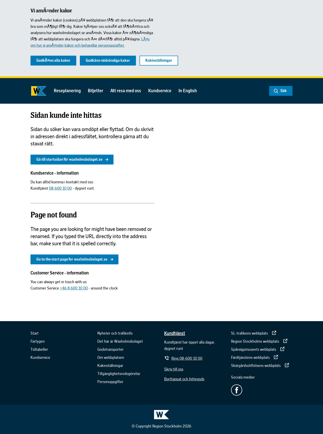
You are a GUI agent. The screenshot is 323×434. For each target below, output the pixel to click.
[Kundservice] (40, 357)
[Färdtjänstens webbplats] (255, 357)
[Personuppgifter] (110, 382)
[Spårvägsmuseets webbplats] (258, 349)
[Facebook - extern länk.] (261, 390)
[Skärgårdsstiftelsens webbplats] (260, 365)
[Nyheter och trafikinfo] (115, 333)
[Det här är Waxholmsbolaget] (120, 341)
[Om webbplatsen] (110, 357)
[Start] (35, 333)
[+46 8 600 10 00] (74, 288)
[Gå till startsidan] (39, 91)
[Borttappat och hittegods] (184, 379)
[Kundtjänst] (174, 332)
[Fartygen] (38, 341)
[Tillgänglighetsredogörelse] (118, 373)
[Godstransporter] (110, 349)
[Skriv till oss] (173, 369)
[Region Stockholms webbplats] (259, 341)
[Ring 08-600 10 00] (183, 358)
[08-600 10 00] (60, 188)
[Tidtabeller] (39, 349)
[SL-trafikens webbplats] (254, 333)
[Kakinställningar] (110, 365)
